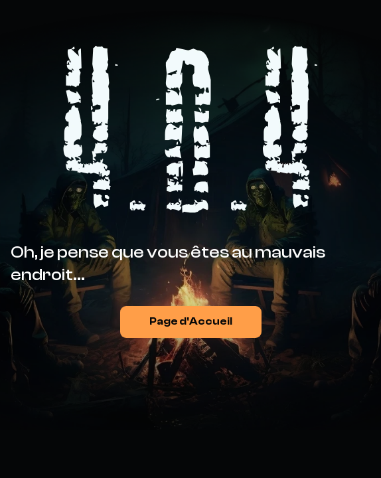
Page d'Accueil (190, 321)
